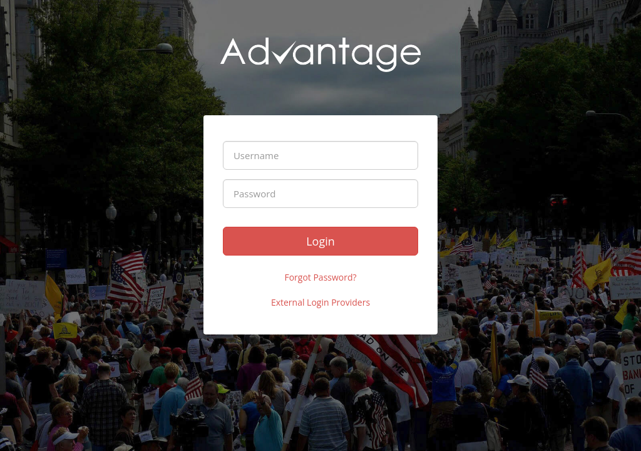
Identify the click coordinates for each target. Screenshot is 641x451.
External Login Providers (320, 302)
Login (320, 241)
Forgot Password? (320, 277)
